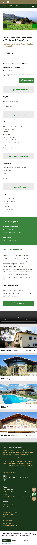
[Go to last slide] (5, 26)
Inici (4, 489)
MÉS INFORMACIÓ (27, 80)
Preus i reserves (22, 497)
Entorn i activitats (7, 497)
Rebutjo (14, 540)
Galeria (15, 497)
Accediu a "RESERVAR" (9, 240)
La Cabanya (6, 492)
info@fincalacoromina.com (8, 2)
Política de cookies (6, 543)
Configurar (26, 540)
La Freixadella (23, 492)
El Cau (5, 494)
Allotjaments (9, 489)
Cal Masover (14, 492)
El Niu (29, 492)
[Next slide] (34, 26)
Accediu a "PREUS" (8, 229)
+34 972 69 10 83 (4, 2)
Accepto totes (6, 540)
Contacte (30, 497)
